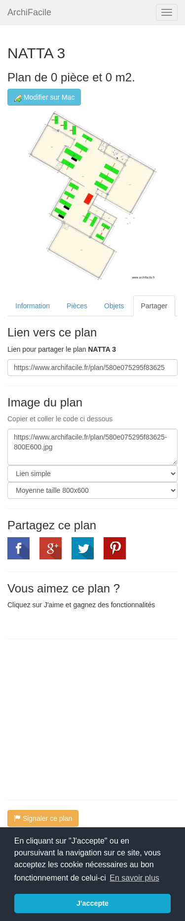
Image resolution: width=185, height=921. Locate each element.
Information (32, 306)
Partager (154, 306)
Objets (114, 306)
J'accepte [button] (92, 903)
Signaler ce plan (43, 818)
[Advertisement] (90, 718)
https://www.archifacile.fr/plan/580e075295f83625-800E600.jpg (92, 447)
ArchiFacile (29, 12)
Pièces (77, 306)
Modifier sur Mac (44, 97)
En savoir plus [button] (134, 878)
